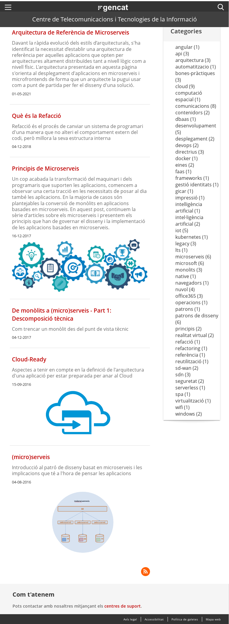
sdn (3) (183, 374)
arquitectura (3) (193, 60)
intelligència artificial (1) (188, 207)
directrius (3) (189, 152)
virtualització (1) (193, 400)
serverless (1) (190, 387)
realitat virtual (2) (194, 335)
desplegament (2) (194, 138)
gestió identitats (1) (197, 184)
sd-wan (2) (186, 368)
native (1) (185, 276)
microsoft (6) (189, 263)
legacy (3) (185, 243)
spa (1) (182, 394)
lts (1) (181, 250)
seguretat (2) (189, 381)
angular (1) (187, 47)
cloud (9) (185, 86)
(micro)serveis (31, 457)
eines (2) (184, 165)
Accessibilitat (154, 619)
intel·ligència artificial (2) (189, 220)
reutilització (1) (191, 361)
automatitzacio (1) (195, 66)
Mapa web (213, 619)
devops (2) (187, 145)
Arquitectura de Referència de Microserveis (70, 32)
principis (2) (188, 328)
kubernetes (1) (191, 237)
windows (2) (188, 414)
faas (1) (183, 171)
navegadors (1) (192, 283)
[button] (8, 7)
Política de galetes (184, 619)
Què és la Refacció (36, 116)
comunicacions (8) (195, 106)
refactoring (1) (191, 348)
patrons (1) (187, 309)
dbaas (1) (185, 119)
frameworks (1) (192, 178)
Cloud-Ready (29, 359)
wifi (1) (182, 407)
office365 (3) (189, 296)
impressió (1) (190, 197)
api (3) (182, 53)
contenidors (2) (192, 112)
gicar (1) (184, 191)
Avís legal (130, 619)
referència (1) (190, 355)
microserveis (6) (193, 256)
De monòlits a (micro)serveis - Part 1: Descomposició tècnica (61, 314)
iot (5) (181, 230)
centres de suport (122, 606)
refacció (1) (187, 341)
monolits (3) (188, 269)
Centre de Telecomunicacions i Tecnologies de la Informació (114, 19)
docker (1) (186, 158)
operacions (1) (191, 302)
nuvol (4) (185, 289)
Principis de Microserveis (45, 168)
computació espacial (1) (188, 96)
